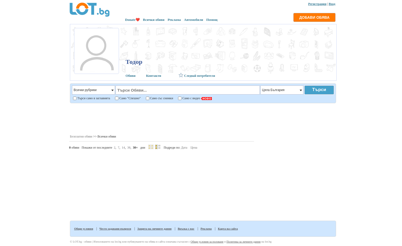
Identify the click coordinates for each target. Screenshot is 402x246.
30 (129, 147)
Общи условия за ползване (206, 241)
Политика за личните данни (244, 241)
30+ (135, 147)
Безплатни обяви (81, 136)
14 (123, 147)
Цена (193, 147)
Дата (184, 147)
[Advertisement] (203, 118)
